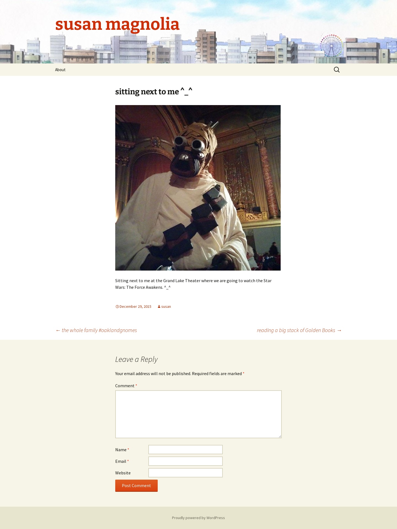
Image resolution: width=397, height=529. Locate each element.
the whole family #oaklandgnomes (96, 330)
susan (166, 306)
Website (123, 472)
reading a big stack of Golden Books (299, 330)
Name (122, 449)
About (60, 69)
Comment (126, 385)
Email (122, 461)
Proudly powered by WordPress (198, 517)
